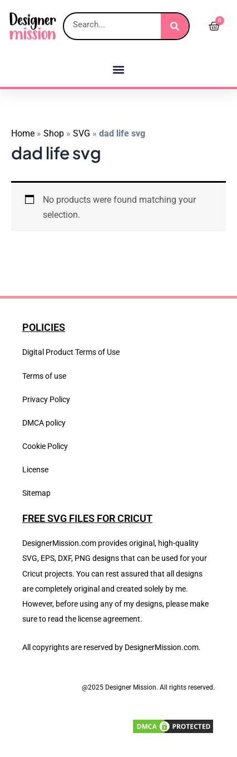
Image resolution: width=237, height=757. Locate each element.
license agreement (109, 618)
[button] (119, 69)
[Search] (175, 26)
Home (22, 133)
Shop (53, 133)
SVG (81, 133)
